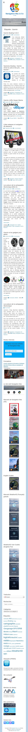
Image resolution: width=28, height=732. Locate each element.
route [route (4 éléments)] (10, 646)
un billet (17, 191)
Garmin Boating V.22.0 (11, 33)
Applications (12, 58)
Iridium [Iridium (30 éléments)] (6, 634)
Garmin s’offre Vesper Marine (13, 100)
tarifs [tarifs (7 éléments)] (10, 648)
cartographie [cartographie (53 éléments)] (9, 623)
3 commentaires (16, 34)
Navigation (21, 178)
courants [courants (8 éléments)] (17, 624)
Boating (13, 59)
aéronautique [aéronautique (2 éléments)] (19, 618)
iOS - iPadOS (18, 224)
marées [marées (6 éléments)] (20, 637)
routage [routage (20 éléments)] (6, 646)
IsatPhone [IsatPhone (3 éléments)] (15, 634)
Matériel (15, 118)
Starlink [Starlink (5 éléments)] (17, 646)
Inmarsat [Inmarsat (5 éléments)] (20, 631)
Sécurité (5, 180)
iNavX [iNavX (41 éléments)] (15, 631)
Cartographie (17, 58)
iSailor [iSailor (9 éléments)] (11, 634)
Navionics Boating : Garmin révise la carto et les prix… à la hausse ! (14, 67)
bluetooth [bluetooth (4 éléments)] (6, 621)
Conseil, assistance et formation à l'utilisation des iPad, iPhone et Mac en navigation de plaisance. (14, 365)
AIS (10, 118)
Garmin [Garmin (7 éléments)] (16, 626)
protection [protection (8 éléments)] (18, 643)
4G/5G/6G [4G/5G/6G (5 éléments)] (6, 618)
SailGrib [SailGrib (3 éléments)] (13, 646)
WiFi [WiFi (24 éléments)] (5, 654)
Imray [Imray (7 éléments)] (10, 631)
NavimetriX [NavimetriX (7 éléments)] (13, 640)
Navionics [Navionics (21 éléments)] (19, 641)
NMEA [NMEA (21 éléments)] (6, 643)
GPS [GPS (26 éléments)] (15, 629)
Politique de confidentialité (16, 729)
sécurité (19, 180)
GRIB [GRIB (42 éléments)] (19, 628)
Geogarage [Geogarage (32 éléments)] (8, 629)
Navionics (5, 61)
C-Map (13, 226)
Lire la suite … (20, 56)
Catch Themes (16, 730)
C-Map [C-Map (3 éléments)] (14, 621)
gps (12, 118)
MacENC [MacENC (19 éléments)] (14, 637)
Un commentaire (16, 102)
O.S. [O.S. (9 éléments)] (10, 643)
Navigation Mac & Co (15, 14)
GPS (17, 180)
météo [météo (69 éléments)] (7, 640)
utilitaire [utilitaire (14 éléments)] (9, 651)
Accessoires (12, 297)
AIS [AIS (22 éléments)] (10, 619)
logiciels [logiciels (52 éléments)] (7, 637)
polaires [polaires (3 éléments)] (13, 643)
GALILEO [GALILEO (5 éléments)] (11, 626)
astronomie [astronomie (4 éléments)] (14, 618)
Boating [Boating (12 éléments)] (10, 621)
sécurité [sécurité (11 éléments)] (6, 648)
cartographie (18, 59)
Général (16, 178)
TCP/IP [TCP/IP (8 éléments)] (14, 648)
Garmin (22, 59)
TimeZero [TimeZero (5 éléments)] (18, 648)
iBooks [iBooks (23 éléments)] (6, 632)
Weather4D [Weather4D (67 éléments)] (17, 651)
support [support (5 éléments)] (21, 646)
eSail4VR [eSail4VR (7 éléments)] (6, 626)
